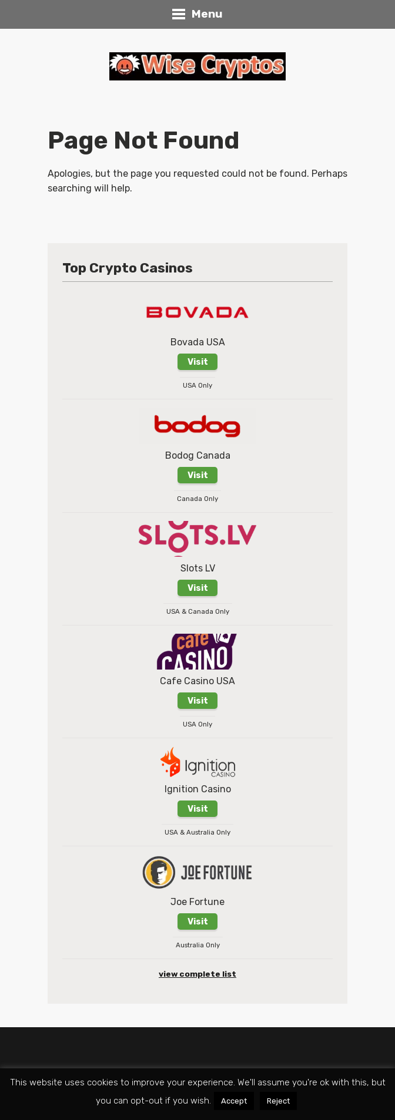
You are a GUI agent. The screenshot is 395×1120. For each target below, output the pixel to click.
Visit (198, 361)
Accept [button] (234, 1101)
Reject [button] (278, 1101)
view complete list (197, 973)
